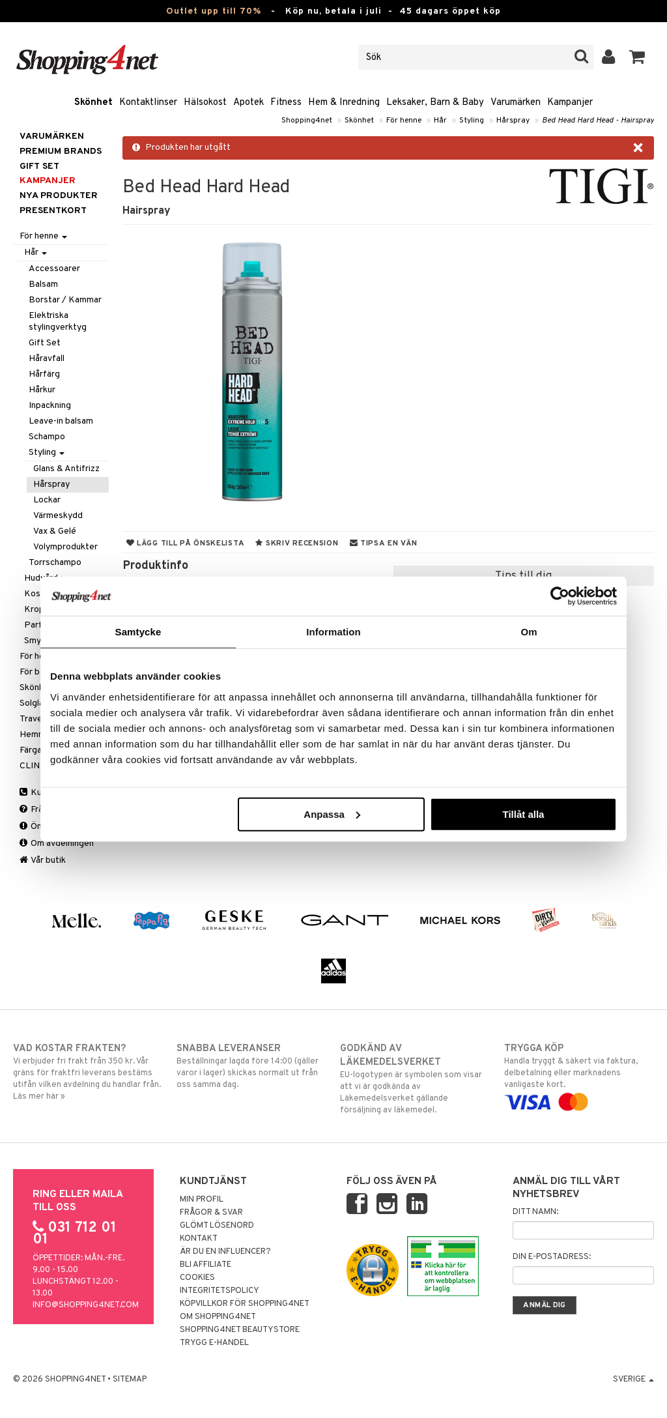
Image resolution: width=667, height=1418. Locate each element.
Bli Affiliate (205, 1265)
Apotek (248, 102)
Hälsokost (205, 102)
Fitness (286, 102)
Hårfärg (44, 374)
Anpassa (332, 813)
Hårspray (513, 120)
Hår (440, 120)
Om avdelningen (57, 843)
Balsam (43, 284)
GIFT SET (39, 166)
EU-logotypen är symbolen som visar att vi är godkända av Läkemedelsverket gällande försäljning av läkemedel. (415, 1079)
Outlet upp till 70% (213, 11)
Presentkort (53, 210)
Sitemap (130, 1379)
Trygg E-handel (214, 1343)
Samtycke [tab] (138, 631)
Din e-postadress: (552, 1257)
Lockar (47, 500)
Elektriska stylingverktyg (58, 321)
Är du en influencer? (225, 1252)
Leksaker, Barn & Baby (435, 102)
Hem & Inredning (344, 102)
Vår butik (43, 860)
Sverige (633, 1379)
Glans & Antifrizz (66, 468)
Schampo (47, 436)
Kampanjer (570, 102)
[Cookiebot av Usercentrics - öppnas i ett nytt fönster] (560, 596)
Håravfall (46, 358)
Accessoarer (54, 268)
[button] (637, 57)
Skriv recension (296, 543)
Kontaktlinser (148, 102)
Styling (471, 120)
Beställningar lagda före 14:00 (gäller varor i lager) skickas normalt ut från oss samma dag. (251, 1066)
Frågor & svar (211, 1213)
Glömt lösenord (217, 1226)
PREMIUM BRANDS (61, 151)
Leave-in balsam (61, 421)
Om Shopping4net (218, 1317)
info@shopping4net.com (86, 1305)
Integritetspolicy (219, 1291)
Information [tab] (333, 631)
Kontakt (199, 1239)
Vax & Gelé (54, 531)
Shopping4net (306, 120)
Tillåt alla (523, 813)
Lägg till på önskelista (185, 543)
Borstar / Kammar (65, 300)
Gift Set (45, 343)
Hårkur (42, 390)
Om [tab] (528, 631)
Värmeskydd (58, 515)
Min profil (201, 1199)
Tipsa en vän (384, 543)
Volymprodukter (65, 547)
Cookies (197, 1278)
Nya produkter (59, 195)
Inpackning (50, 405)
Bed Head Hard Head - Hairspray (598, 120)
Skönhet (93, 102)
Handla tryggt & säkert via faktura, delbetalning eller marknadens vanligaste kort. (579, 1075)
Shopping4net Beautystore (240, 1330)
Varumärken (515, 102)
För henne (403, 120)
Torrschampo (55, 562)
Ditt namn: (535, 1212)
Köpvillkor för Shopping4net (244, 1304)
